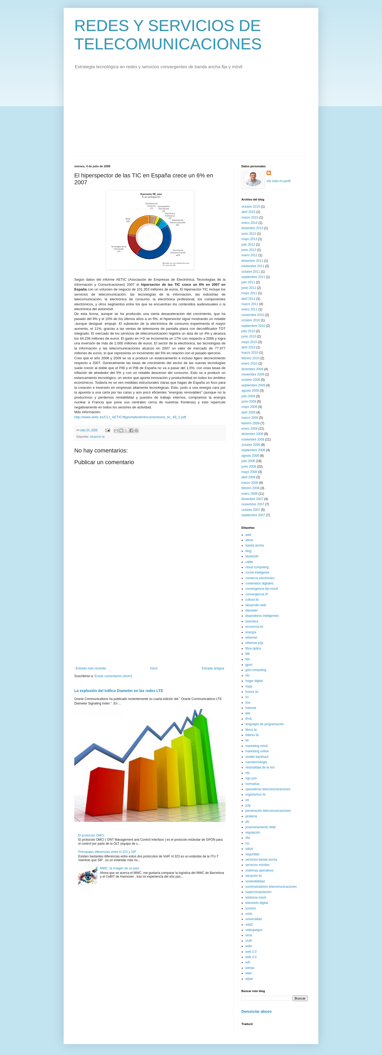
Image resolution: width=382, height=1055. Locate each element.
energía (250, 632)
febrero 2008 (250, 488)
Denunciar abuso (256, 1011)
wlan (248, 973)
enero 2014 (249, 223)
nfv (247, 773)
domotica (251, 621)
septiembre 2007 (253, 515)
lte (247, 740)
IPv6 (248, 719)
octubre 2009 (250, 380)
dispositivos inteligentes (262, 616)
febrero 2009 (250, 423)
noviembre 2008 (252, 439)
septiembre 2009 (253, 385)
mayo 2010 (249, 342)
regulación (252, 832)
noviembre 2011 (252, 266)
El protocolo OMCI (91, 835)
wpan (249, 979)
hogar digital (254, 681)
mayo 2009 (249, 407)
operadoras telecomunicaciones (267, 789)
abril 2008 (248, 477)
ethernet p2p (254, 643)
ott (247, 800)
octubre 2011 (250, 272)
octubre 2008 (250, 445)
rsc (247, 843)
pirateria (251, 816)
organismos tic (255, 794)
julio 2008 (248, 461)
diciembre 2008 (252, 434)
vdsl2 (249, 924)
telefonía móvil (255, 897)
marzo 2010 (249, 352)
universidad (253, 919)
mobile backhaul (256, 757)
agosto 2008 (250, 456)
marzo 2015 (249, 217)
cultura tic (252, 599)
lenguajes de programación (264, 724)
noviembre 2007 (252, 504)
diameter (251, 610)
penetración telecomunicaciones (268, 811)
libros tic (251, 730)
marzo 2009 (249, 418)
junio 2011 (248, 288)
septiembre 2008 (253, 450)
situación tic (97, 436)
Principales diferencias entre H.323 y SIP (107, 852)
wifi (247, 962)
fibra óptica (253, 648)
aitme (249, 540)
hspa (248, 686)
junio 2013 (248, 234)
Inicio (154, 668)
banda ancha (254, 545)
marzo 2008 (249, 483)
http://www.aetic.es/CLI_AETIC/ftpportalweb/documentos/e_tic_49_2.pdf (130, 417)
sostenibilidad (255, 881)
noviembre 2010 (252, 315)
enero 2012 (249, 255)
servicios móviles (257, 865)
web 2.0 (251, 952)
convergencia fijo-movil (261, 589)
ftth (247, 659)
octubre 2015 (250, 206)
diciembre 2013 (252, 228)
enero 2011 (249, 309)
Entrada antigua (213, 668)
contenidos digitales (259, 583)
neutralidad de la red (259, 767)
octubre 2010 (250, 320)
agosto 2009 (250, 390)
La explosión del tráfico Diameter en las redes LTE (118, 691)
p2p (248, 805)
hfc (247, 675)
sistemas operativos (259, 870)
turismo (250, 908)
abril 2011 (248, 299)
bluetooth (251, 556)
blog (248, 551)
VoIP (248, 941)
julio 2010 (248, 331)
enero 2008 (249, 494)
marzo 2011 (249, 304)
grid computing (255, 670)
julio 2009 (248, 396)
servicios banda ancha (261, 859)
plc (247, 821)
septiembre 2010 (253, 326)
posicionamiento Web (260, 827)
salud (249, 849)
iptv (247, 713)
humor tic (251, 692)
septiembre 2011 (253, 277)
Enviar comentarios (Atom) (113, 676)
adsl (248, 535)
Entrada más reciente (91, 668)
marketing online (257, 751)
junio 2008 (248, 466)
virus (248, 935)
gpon (249, 665)
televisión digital (256, 903)
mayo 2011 (249, 293)
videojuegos (253, 930)
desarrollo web (255, 605)
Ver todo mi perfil (278, 181)
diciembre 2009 (252, 369)
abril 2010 (248, 347)
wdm (248, 946)
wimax (249, 968)
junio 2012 (248, 250)
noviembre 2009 (252, 374)
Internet (250, 708)
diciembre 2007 (252, 499)
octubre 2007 (250, 510)
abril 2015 (248, 212)
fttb (247, 654)
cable (249, 562)
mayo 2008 (249, 472)
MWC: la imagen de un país (119, 868)
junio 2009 (248, 401)
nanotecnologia (256, 762)
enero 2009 (249, 428)
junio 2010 (248, 336)
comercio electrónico (260, 578)
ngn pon (251, 778)
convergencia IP (256, 594)
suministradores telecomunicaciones (271, 887)
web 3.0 (251, 957)
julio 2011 (248, 282)
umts (248, 914)
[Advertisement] (191, 116)
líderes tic (252, 735)
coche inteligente (257, 572)
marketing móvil (256, 746)
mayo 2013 (249, 239)
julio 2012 (248, 244)
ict (247, 697)
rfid (247, 838)
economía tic (254, 627)
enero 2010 (249, 363)
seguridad (252, 854)
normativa (252, 784)
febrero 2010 (250, 358)
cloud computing (256, 567)
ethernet (251, 637)
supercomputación (258, 892)
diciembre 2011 (252, 261)
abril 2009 (248, 412)
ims (247, 702)
